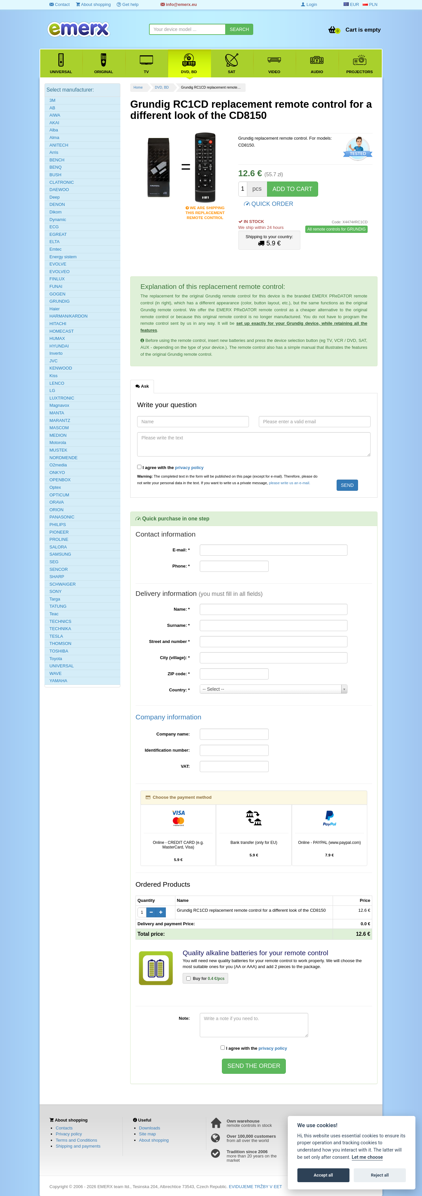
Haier (54, 308)
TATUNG (58, 606)
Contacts (64, 1128)
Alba (53, 129)
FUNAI (55, 286)
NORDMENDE (63, 457)
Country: (179, 689)
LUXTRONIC (61, 398)
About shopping (93, 4)
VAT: (185, 766)
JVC (53, 360)
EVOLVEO (59, 271)
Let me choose (367, 1157)
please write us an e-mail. (289, 483)
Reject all (380, 1175)
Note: (184, 1018)
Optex (55, 487)
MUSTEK (58, 450)
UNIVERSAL (61, 665)
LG (52, 390)
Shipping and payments (78, 1146)
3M (52, 100)
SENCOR (58, 569)
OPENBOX (60, 479)
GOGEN (57, 294)
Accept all (323, 1175)
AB (52, 107)
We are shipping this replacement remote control (205, 208)
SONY (55, 591)
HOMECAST (61, 331)
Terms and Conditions (76, 1140)
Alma (54, 137)
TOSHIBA (58, 651)
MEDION (58, 435)
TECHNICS (60, 621)
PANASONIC (62, 517)
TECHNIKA (60, 628)
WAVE (55, 673)
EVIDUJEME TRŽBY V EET (255, 1186)
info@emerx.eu (179, 4)
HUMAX (57, 338)
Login (309, 4)
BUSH (55, 174)
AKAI (54, 122)
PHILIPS (57, 524)
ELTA (54, 241)
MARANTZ (59, 420)
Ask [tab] (142, 386)
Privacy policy (69, 1133)
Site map (147, 1133)
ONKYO (57, 472)
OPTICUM (59, 494)
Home (138, 87)
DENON (57, 204)
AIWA (54, 115)
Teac (53, 613)
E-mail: (181, 549)
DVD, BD (162, 87)
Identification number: (167, 750)
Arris (53, 152)
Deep (54, 197)
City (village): (175, 657)
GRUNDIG (59, 301)
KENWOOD (60, 368)
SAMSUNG (60, 554)
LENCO (56, 383)
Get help (127, 4)
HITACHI (57, 323)
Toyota (55, 658)
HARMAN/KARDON (68, 316)
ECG (54, 226)
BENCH (57, 159)
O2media (58, 464)
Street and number (169, 641)
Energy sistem (62, 256)
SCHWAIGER (62, 584)
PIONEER (59, 532)
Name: (182, 609)
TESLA (56, 636)
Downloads (149, 1128)
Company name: (173, 734)
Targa (54, 599)
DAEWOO (59, 189)
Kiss (53, 375)
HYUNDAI (59, 346)
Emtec (55, 249)
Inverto (56, 353)
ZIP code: (179, 673)
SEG (53, 561)
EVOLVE (57, 264)
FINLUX (57, 278)
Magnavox (59, 405)
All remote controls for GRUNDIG (336, 229)
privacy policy (189, 467)
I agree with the (170, 467)
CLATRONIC (61, 182)
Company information (168, 717)
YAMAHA (58, 680)
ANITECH (58, 145)
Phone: (181, 566)
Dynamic (57, 219)
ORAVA (56, 502)
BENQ (55, 167)
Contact (59, 4)
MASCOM (59, 427)
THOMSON (60, 643)
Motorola (57, 442)
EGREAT (58, 234)
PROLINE (58, 539)
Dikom (55, 211)
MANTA (56, 412)
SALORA (58, 546)
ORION (56, 509)
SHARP (56, 576)
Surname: (178, 625)
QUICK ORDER (268, 203)
